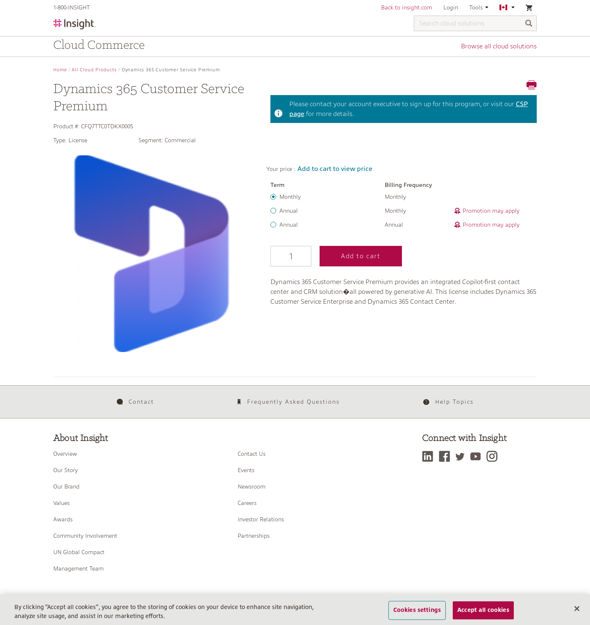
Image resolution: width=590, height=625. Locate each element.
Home (60, 70)
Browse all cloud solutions (499, 46)
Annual (288, 211)
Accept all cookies (483, 610)
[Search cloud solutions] (475, 23)
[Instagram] (494, 456)
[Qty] (290, 256)
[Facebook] (446, 456)
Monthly (290, 197)
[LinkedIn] (429, 456)
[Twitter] (462, 456)
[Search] (529, 24)
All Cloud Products (94, 70)
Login (450, 7)
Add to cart (361, 256)
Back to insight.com (406, 7)
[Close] (577, 609)
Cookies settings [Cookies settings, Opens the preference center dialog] (417, 610)
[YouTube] (477, 456)
